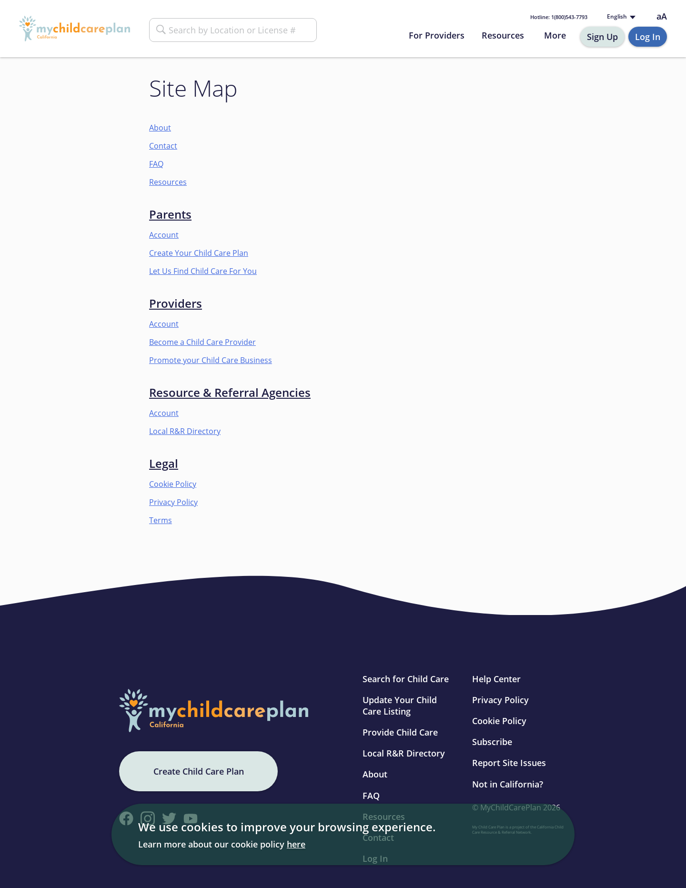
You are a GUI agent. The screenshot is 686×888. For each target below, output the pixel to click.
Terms (160, 520)
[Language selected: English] (620, 16)
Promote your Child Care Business (210, 360)
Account (164, 235)
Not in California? (507, 784)
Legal (163, 463)
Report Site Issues (509, 762)
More (555, 35)
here (296, 844)
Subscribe (492, 741)
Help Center (496, 679)
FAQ (156, 164)
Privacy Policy (173, 502)
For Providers (436, 35)
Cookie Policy (172, 484)
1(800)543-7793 (558, 16)
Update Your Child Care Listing (400, 705)
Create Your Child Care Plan (198, 253)
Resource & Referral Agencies (230, 392)
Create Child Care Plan (198, 771)
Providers (175, 303)
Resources (503, 35)
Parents (170, 214)
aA (661, 16)
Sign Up (602, 36)
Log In (647, 36)
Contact (163, 146)
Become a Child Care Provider (202, 342)
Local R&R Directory (185, 431)
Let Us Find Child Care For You (203, 271)
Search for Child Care (406, 679)
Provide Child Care (400, 732)
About (160, 127)
